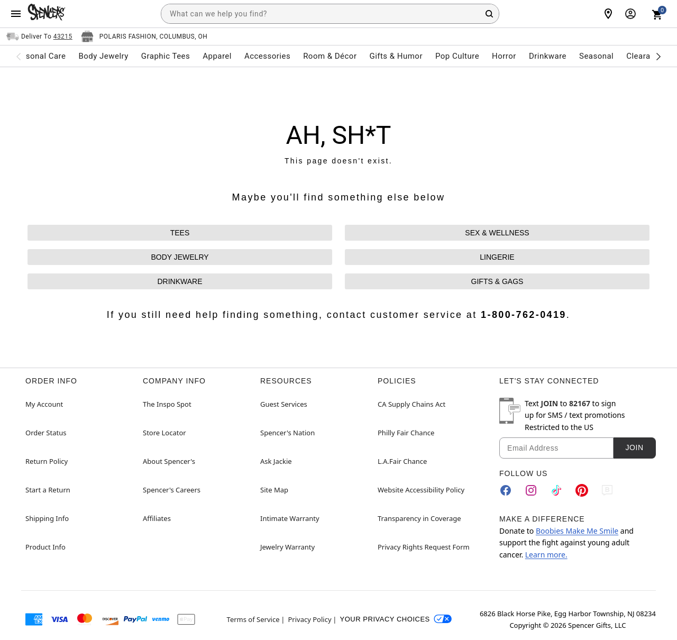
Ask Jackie (276, 461)
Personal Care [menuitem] (39, 56)
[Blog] (607, 490)
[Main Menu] (15, 13)
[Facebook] (505, 490)
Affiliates (157, 518)
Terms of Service (253, 619)
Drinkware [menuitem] (547, 56)
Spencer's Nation (287, 432)
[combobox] (330, 13)
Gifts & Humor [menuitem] (396, 56)
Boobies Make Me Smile (577, 531)
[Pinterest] (581, 490)
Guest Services (283, 404)
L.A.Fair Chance (402, 461)
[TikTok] (556, 490)
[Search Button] (489, 13)
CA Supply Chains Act (411, 404)
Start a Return (47, 490)
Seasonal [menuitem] (596, 56)
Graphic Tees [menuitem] (165, 56)
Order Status (45, 432)
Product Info (45, 547)
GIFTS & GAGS (497, 281)
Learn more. (546, 555)
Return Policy (46, 461)
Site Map (274, 490)
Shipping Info (47, 518)
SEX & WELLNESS (497, 232)
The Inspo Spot (167, 404)
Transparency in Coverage (419, 518)
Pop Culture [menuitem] (457, 56)
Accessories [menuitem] (267, 56)
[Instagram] (531, 490)
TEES (180, 232)
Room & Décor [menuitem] (329, 56)
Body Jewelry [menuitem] (103, 56)
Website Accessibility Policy (421, 490)
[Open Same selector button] (39, 36)
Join (634, 447)
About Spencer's (169, 461)
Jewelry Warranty (287, 547)
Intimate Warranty (289, 518)
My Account (44, 404)
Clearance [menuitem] (645, 56)
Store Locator (164, 432)
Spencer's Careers (171, 490)
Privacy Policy (309, 619)
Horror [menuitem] (504, 56)
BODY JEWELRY (179, 257)
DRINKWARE (179, 281)
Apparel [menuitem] (217, 56)
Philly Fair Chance (406, 432)
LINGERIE (497, 257)
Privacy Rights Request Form (424, 547)
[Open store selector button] (144, 36)
